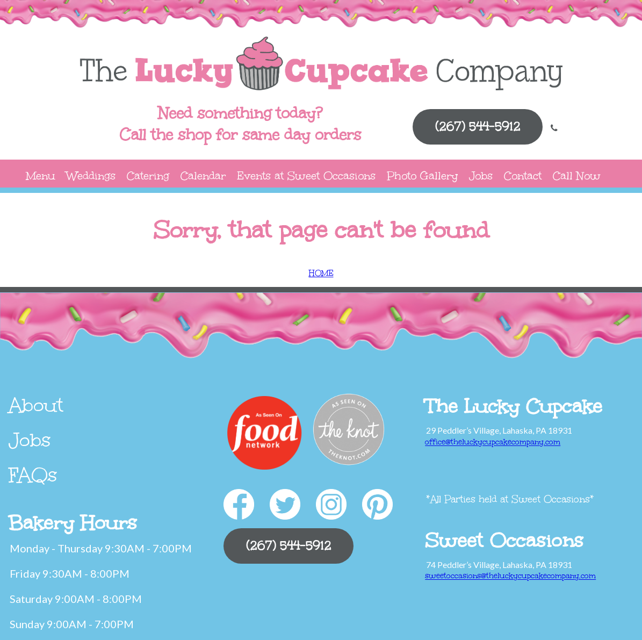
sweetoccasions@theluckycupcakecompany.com (510, 576)
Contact (523, 175)
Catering (148, 175)
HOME (321, 273)
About (36, 405)
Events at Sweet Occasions (306, 175)
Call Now (577, 175)
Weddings (91, 175)
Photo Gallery (422, 175)
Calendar (203, 175)
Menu (40, 175)
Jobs (481, 175)
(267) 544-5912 (477, 126)
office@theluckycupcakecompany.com (492, 442)
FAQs (33, 475)
